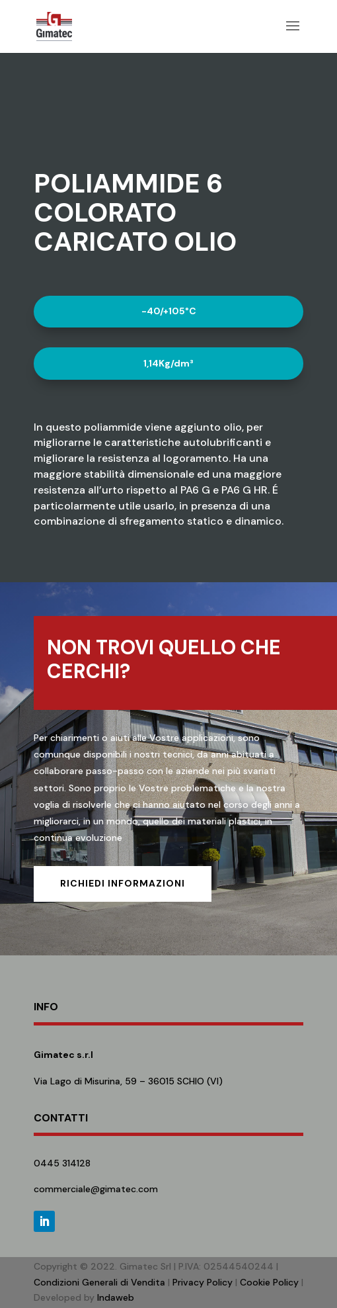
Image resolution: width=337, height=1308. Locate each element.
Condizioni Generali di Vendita (99, 1282)
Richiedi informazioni (122, 883)
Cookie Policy (269, 1282)
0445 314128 (62, 1163)
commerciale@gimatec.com (96, 1189)
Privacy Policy (202, 1282)
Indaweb (115, 1297)
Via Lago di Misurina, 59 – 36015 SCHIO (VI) (128, 1081)
